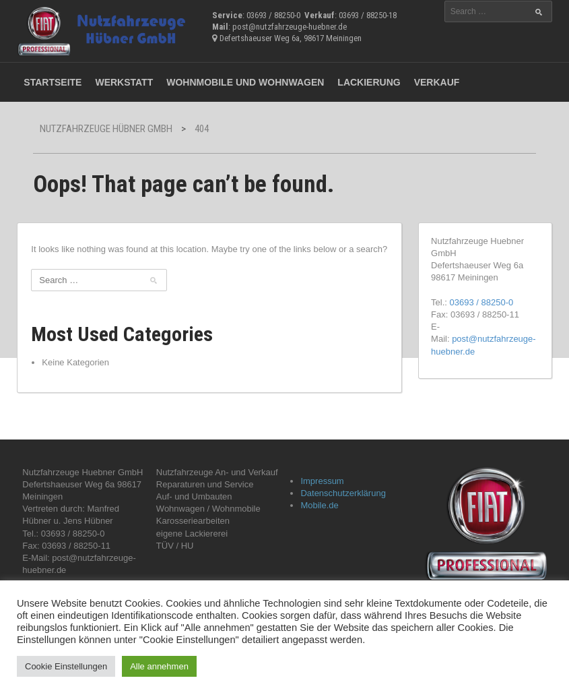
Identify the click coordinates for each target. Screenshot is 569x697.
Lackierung (368, 82)
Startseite (52, 82)
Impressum (321, 481)
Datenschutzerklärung (342, 493)
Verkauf (437, 82)
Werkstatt (124, 82)
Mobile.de (319, 505)
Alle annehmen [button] (159, 666)
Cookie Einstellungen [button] (66, 666)
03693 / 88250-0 (482, 302)
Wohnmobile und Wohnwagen (245, 82)
